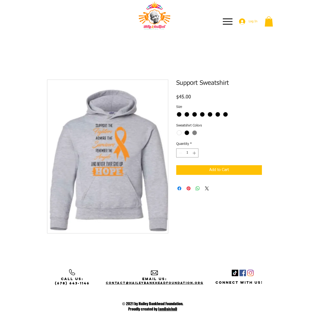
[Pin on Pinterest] (188, 188)
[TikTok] (235, 273)
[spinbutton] (187, 153)
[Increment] (195, 153)
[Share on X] (207, 188)
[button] (269, 21)
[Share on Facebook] (179, 188)
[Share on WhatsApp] (198, 188)
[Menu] (227, 21)
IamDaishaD (167, 309)
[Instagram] (250, 273)
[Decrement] (180, 153)
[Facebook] (242, 273)
